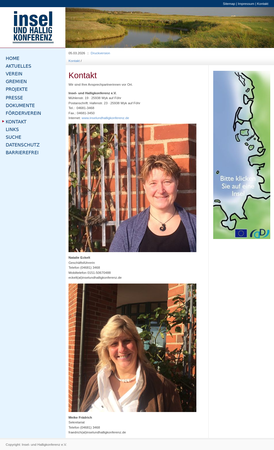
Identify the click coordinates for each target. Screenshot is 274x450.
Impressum (246, 3)
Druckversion (100, 53)
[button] (81, 27)
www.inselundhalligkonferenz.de (105, 118)
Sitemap (229, 3)
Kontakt (262, 3)
